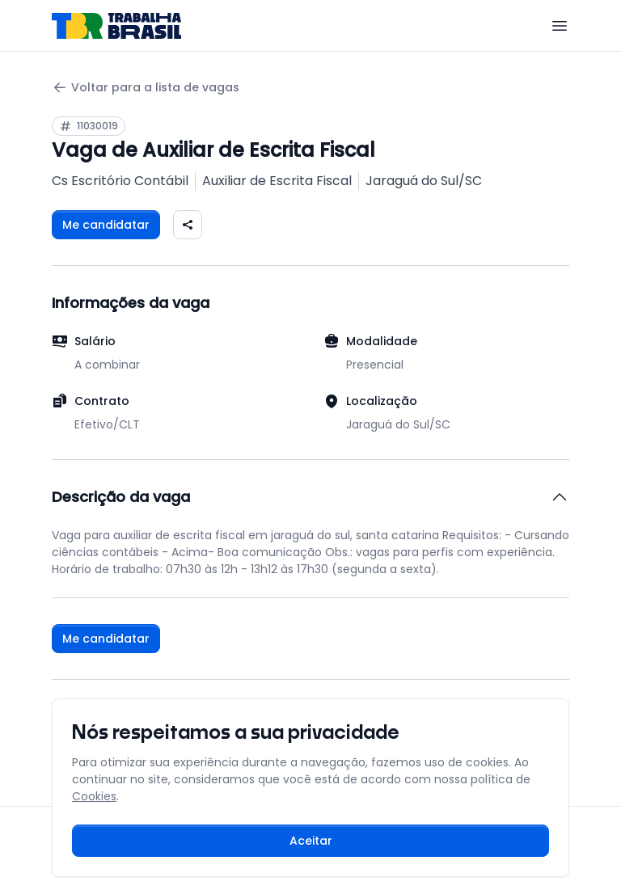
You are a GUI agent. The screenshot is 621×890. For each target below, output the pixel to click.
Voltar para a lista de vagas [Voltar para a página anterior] (145, 87)
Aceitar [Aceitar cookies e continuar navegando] (310, 841)
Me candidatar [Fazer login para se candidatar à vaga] (106, 225)
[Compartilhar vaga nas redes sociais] (187, 224)
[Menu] (559, 26)
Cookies (94, 796)
